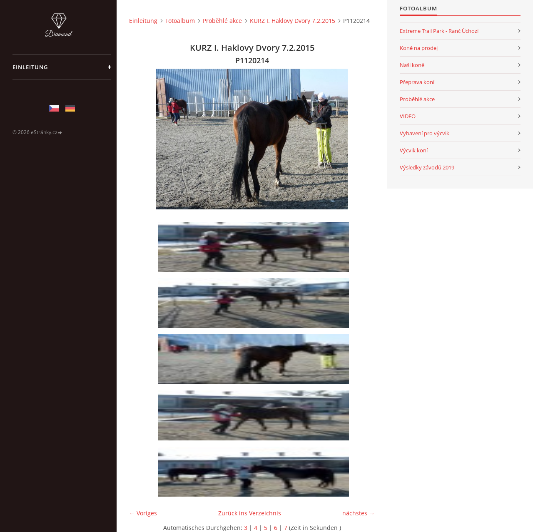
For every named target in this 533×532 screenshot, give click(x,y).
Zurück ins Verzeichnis (249, 513)
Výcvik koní (414, 150)
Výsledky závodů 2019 (427, 167)
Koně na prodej (419, 48)
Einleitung (30, 67)
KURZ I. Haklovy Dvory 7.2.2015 (292, 21)
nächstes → (358, 513)
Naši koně (412, 65)
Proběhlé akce (222, 21)
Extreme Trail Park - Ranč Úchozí (439, 31)
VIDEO (408, 116)
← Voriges (143, 513)
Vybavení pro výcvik (424, 133)
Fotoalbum (180, 21)
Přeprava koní (417, 82)
